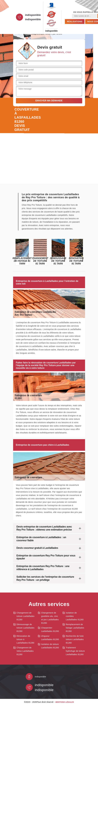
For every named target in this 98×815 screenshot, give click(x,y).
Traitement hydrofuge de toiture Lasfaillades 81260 (75, 651)
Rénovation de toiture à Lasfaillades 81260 (25, 639)
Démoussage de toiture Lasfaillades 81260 (26, 627)
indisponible (33, 15)
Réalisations (74, 21)
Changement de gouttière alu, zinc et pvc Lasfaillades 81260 (50, 618)
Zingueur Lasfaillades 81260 (50, 638)
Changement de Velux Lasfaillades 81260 (25, 651)
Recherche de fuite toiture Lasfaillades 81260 (75, 639)
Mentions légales (64, 702)
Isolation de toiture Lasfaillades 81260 (50, 646)
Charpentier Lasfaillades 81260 (50, 629)
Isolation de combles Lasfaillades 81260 (75, 616)
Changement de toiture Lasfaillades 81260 (26, 616)
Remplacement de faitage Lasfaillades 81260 (75, 627)
